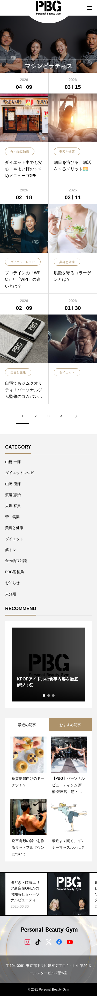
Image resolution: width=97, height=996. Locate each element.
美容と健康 (14, 528)
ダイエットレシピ (19, 473)
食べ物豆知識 (16, 561)
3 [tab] (53, 695)
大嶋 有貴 (13, 506)
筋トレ (10, 550)
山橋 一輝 (13, 462)
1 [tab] (44, 695)
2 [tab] (48, 695)
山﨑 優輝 (13, 484)
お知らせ (12, 583)
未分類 (10, 594)
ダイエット (14, 539)
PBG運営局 (14, 572)
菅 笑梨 (12, 517)
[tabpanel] (48, 664)
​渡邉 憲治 (13, 495)
